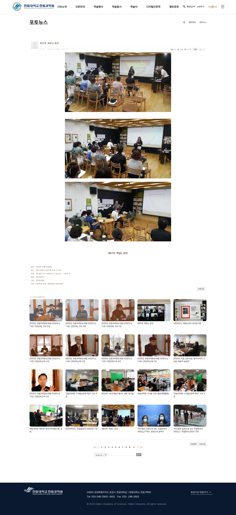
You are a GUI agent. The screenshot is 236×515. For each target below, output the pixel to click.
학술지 (133, 7)
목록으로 (201, 289)
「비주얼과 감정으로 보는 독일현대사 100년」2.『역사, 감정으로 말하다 (152, 430)
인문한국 (80, 7)
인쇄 (180, 49)
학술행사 (98, 7)
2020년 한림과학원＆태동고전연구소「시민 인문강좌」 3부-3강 (45, 325)
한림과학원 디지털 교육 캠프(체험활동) (153, 393)
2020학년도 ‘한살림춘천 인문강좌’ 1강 (81, 428)
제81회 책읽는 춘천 (145, 323)
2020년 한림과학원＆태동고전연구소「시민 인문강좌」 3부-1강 (116, 325)
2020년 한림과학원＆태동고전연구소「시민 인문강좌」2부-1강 (152, 360)
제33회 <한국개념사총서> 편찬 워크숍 (117, 393)
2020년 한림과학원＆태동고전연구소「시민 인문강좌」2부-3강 (45, 360)
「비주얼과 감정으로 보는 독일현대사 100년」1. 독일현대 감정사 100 (188, 430)
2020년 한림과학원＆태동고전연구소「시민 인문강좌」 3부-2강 (80, 325)
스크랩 (188, 49)
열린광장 (174, 7)
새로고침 (202, 444)
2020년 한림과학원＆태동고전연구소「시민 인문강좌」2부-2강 (80, 360)
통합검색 (188, 6)
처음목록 (193, 444)
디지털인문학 (153, 7)
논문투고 (200, 6)
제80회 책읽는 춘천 (109, 428)
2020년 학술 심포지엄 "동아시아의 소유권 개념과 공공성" (189, 360)
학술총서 (117, 7)
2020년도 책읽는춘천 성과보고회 (187, 323)
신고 (174, 49)
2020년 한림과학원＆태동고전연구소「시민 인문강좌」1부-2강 (45, 395)
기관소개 (62, 7)
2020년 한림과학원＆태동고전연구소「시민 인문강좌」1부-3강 (116, 360)
